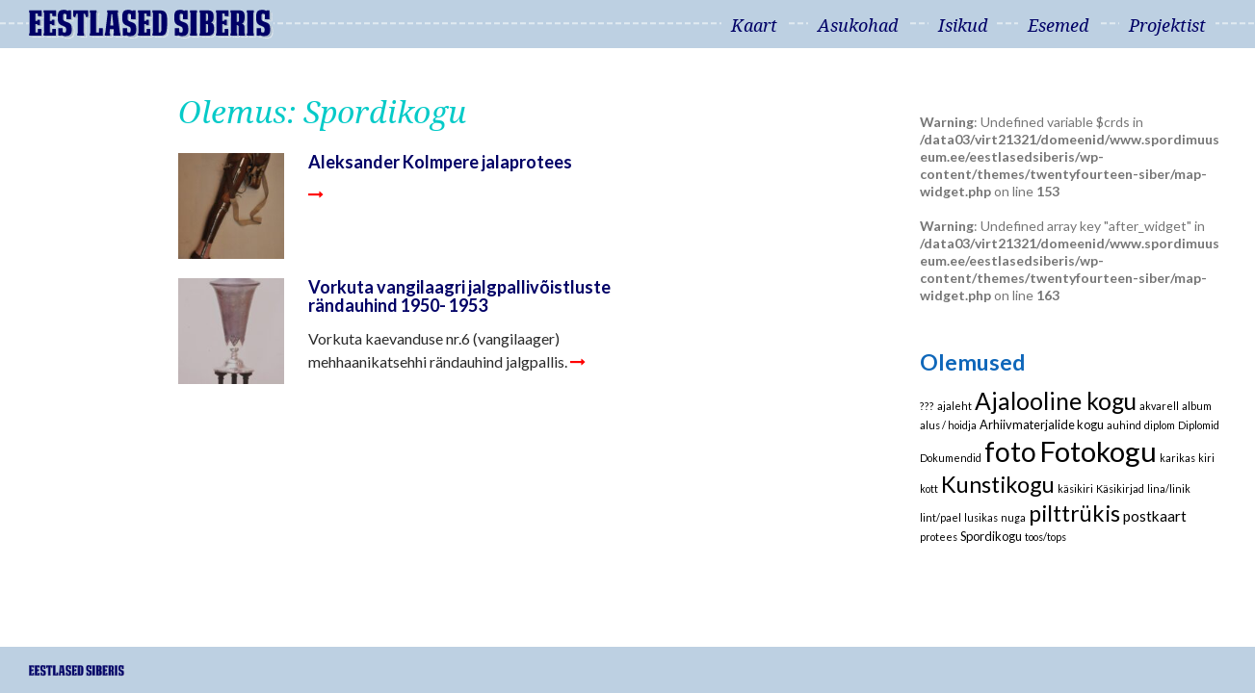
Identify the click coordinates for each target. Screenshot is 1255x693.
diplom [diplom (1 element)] (1159, 425)
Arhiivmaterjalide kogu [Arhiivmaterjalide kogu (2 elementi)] (1042, 424)
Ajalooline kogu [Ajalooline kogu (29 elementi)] (1056, 401)
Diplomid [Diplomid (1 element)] (1198, 425)
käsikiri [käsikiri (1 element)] (1075, 488)
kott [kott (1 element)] (929, 488)
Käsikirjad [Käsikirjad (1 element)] (1120, 488)
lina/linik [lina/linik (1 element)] (1168, 488)
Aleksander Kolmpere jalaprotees (440, 161)
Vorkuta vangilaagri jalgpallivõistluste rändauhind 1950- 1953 (459, 296)
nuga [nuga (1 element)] (1013, 517)
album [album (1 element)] (1197, 405)
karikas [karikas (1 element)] (1177, 457)
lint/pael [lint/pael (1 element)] (940, 517)
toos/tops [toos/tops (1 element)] (1045, 536)
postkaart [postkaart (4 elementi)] (1155, 516)
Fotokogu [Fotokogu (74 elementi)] (1098, 451)
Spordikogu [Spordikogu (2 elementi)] (991, 536)
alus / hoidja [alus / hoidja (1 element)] (948, 425)
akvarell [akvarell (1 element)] (1159, 405)
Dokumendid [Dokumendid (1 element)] (950, 457)
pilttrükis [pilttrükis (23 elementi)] (1074, 513)
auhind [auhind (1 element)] (1124, 425)
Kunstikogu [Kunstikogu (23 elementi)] (998, 484)
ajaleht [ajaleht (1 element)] (954, 405)
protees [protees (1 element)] (938, 536)
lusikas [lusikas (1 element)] (981, 517)
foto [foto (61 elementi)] (1010, 451)
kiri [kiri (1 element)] (1206, 457)
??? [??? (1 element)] (927, 405)
